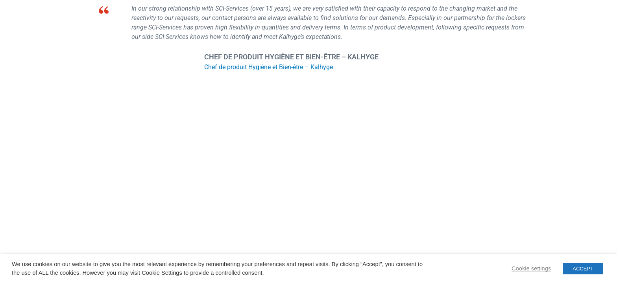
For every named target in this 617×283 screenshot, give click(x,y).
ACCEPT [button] (583, 269)
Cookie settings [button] (531, 268)
